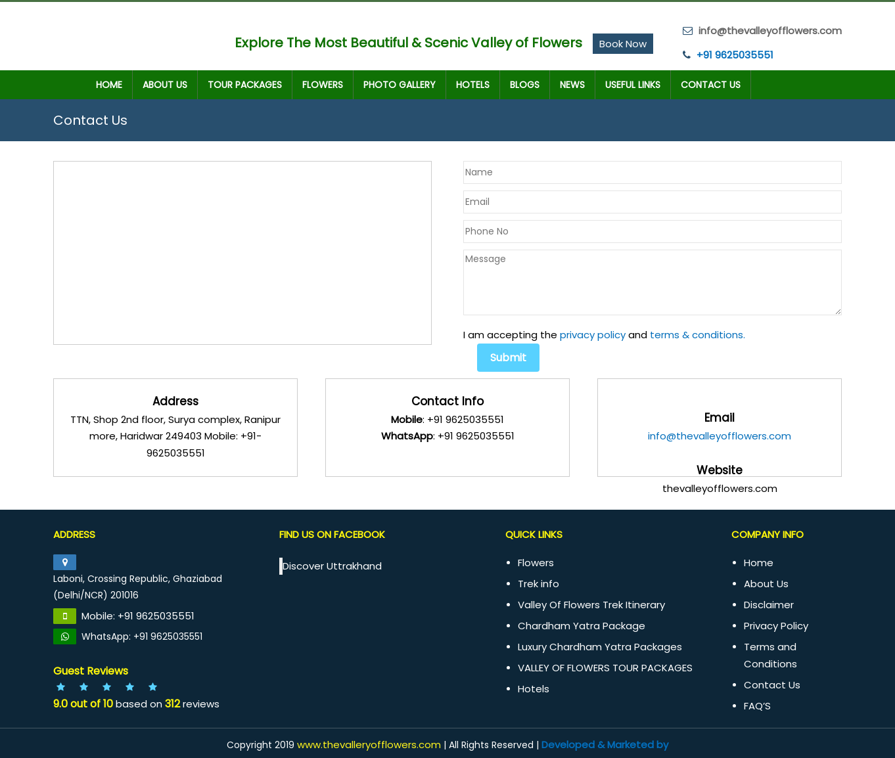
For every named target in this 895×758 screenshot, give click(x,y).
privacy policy (593, 335)
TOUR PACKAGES (245, 84)
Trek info (538, 584)
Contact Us (711, 84)
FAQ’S (757, 706)
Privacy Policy (776, 626)
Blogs (524, 84)
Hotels (473, 84)
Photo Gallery (399, 84)
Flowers (322, 84)
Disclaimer (769, 605)
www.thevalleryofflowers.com (369, 744)
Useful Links (632, 84)
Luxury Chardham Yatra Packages (600, 647)
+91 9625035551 (735, 55)
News (572, 84)
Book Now (623, 44)
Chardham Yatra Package (581, 626)
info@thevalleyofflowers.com (719, 436)
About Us (165, 84)
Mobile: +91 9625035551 (138, 616)
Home (109, 84)
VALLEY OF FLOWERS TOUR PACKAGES (605, 668)
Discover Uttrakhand (332, 566)
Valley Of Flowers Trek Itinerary (591, 605)
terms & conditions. (697, 335)
